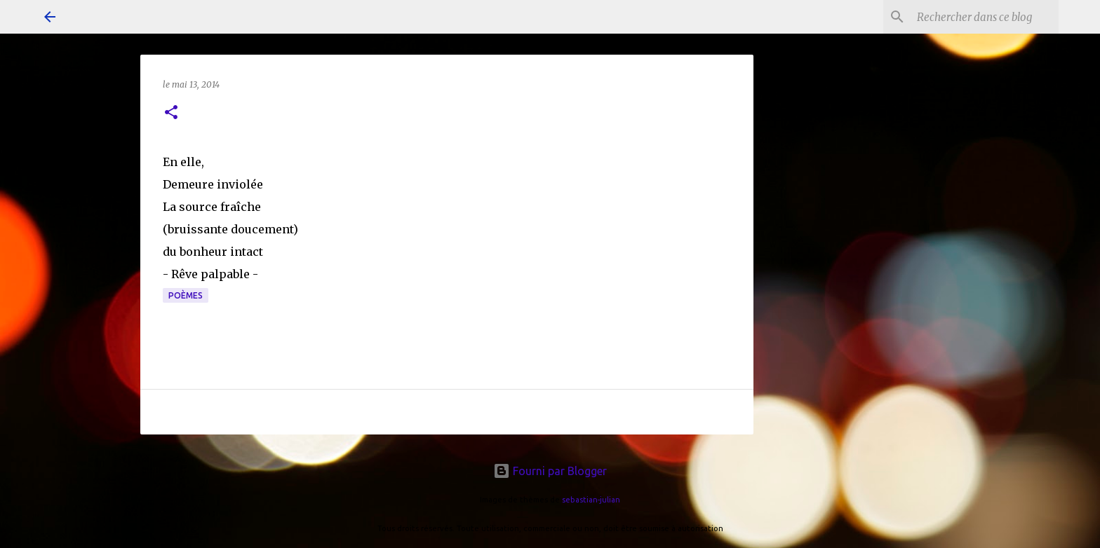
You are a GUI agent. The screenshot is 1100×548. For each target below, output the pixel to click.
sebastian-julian (591, 499)
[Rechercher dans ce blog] (985, 17)
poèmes (185, 295)
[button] (171, 113)
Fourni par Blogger (550, 471)
